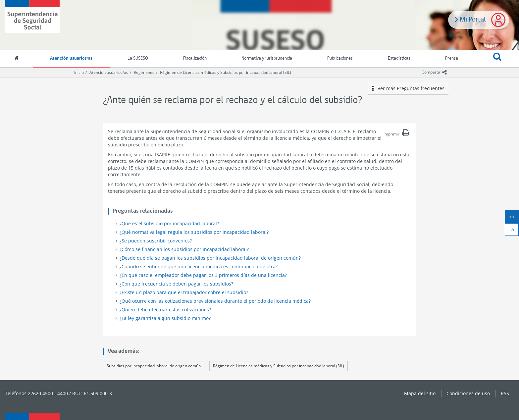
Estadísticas (399, 58)
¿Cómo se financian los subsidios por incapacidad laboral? (184, 249)
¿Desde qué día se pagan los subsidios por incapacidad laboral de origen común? (210, 258)
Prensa (451, 58)
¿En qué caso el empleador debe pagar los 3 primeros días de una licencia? (203, 275)
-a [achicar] (514, 231)
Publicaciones (340, 58)
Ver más (408, 88)
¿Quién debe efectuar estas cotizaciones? (165, 309)
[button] (497, 58)
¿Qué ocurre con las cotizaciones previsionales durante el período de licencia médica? (215, 301)
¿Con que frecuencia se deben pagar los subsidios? (176, 284)
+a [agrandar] (514, 218)
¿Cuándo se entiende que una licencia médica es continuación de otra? (199, 266)
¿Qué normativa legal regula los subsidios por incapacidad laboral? (194, 232)
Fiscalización (195, 58)
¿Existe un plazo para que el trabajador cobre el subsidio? (184, 292)
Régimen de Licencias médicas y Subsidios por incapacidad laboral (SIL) (225, 72)
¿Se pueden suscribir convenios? (156, 240)
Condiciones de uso (468, 393)
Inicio (79, 72)
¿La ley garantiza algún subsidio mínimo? (165, 318)
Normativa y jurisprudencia (266, 58)
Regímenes (144, 72)
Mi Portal (470, 19)
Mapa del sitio (420, 393)
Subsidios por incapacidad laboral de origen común (154, 366)
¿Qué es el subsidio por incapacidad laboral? (169, 223)
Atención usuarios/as (71, 58)
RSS (505, 393)
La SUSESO (138, 58)
